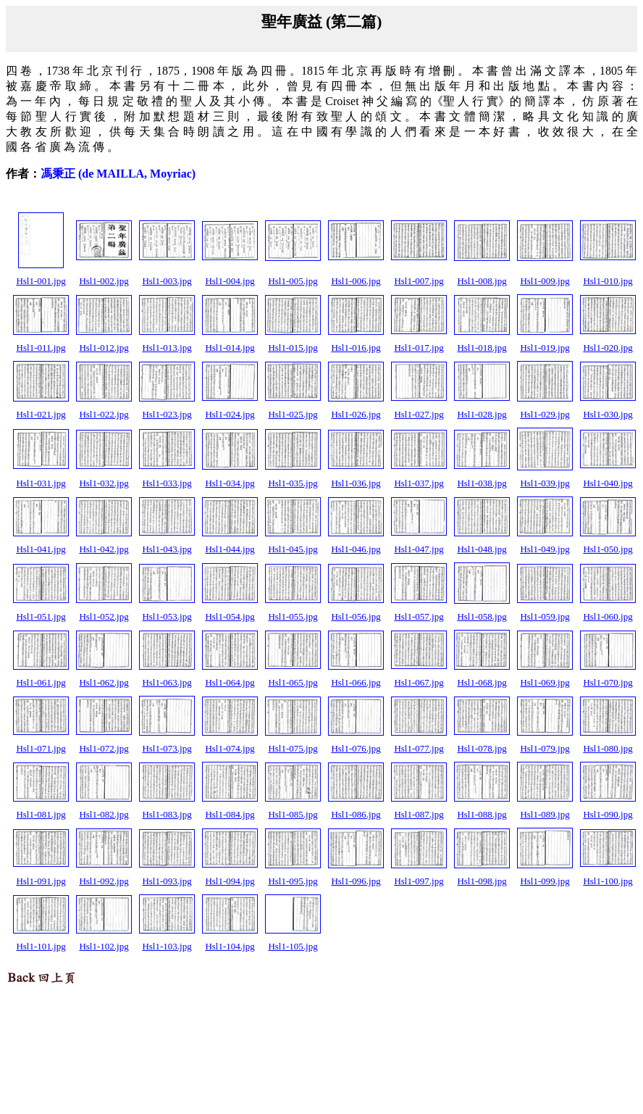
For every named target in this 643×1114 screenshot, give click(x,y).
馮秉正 (118, 173)
